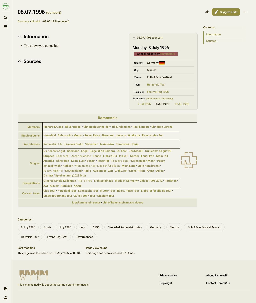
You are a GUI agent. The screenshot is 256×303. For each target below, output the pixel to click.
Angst (150, 170)
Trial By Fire (85, 180)
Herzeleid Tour (156, 84)
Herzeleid (49, 135)
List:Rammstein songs (86, 202)
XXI (45, 185)
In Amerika (107, 144)
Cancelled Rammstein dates (125, 227)
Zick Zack (121, 170)
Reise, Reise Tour (128, 190)
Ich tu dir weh (52, 165)
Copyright (166, 283)
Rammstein (167, 53)
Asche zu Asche (81, 155)
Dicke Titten (137, 170)
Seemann (73, 150)
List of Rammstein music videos (123, 202)
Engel (84, 150)
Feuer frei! (147, 155)
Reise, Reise (92, 135)
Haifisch (68, 165)
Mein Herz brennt (148, 165)
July (82, 227)
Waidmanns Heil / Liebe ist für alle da (97, 165)
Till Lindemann (121, 126)
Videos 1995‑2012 (151, 180)
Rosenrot (108, 135)
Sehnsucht (65, 135)
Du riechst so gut (54, 150)
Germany (23, 21)
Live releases (31, 144)
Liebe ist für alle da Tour (156, 190)
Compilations (31, 183)
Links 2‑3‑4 (110, 155)
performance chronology (159, 98)
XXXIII (78, 185)
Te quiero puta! (120, 160)
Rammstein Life (52, 144)
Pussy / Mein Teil (53, 170)
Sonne (97, 155)
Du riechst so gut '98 (158, 150)
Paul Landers (141, 126)
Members (33, 127)
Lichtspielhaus (103, 180)
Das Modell (136, 150)
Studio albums (30, 135)
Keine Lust (78, 160)
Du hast (122, 150)
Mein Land (128, 165)
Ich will (123, 155)
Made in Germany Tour (57, 195)
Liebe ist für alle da (128, 135)
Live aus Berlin (73, 144)
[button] (227, 34)
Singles (35, 163)
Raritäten (171, 180)
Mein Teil (162, 155)
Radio (87, 170)
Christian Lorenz (161, 126)
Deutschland (73, 170)
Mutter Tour (107, 190)
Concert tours (31, 193)
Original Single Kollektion (59, 180)
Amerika (48, 160)
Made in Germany (126, 180)
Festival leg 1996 (158, 91)
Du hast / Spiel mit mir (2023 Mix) (64, 175)
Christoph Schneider (96, 126)
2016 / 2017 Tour (84, 195)
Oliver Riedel (73, 126)
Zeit (161, 135)
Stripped (48, 155)
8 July (47, 227)
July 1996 (65, 227)
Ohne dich (62, 160)
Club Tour (49, 190)
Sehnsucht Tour (88, 190)
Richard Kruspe (53, 126)
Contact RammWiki (218, 283)
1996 (96, 227)
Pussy (161, 160)
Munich (36, 21)
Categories (25, 219)
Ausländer (99, 170)
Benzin (91, 160)
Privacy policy (168, 275)
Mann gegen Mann (143, 160)
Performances (84, 236)
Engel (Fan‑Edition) (102, 150)
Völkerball (91, 144)
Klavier (54, 185)
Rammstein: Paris (127, 144)
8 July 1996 (28, 227)
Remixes (66, 185)
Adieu (160, 170)
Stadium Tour (105, 195)
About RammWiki (217, 275)
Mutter (78, 135)
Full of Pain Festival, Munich (204, 227)
